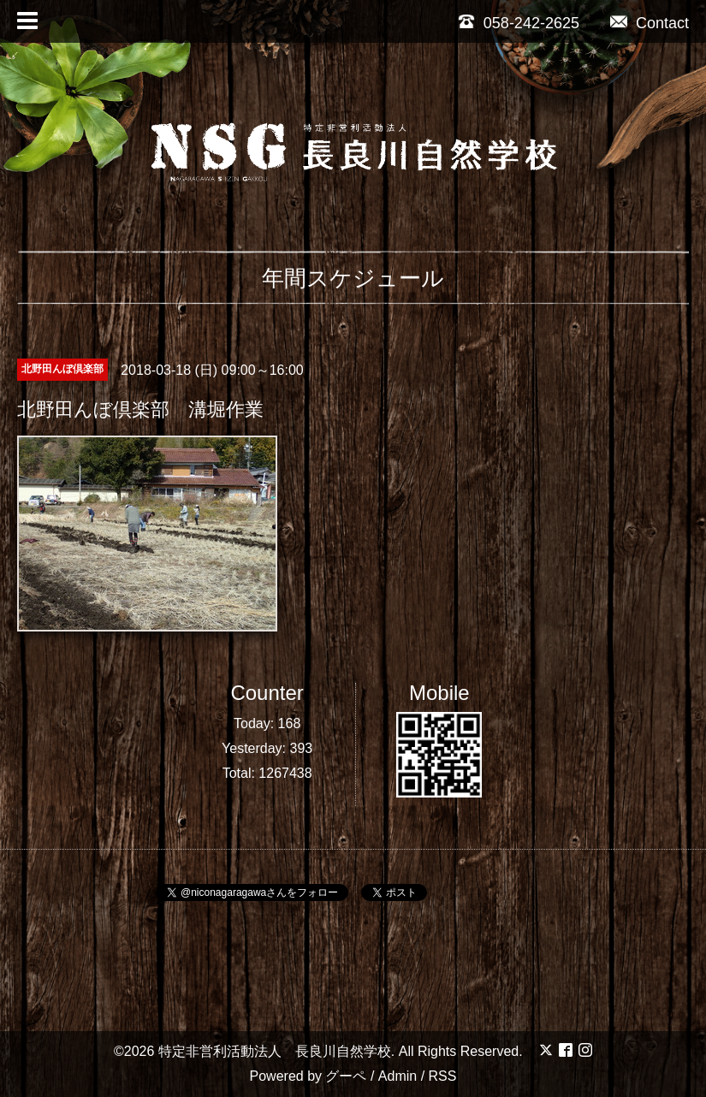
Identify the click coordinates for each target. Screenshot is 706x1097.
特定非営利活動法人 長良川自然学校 (274, 1051)
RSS (443, 1076)
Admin (397, 1076)
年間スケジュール (353, 278)
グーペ (345, 1076)
